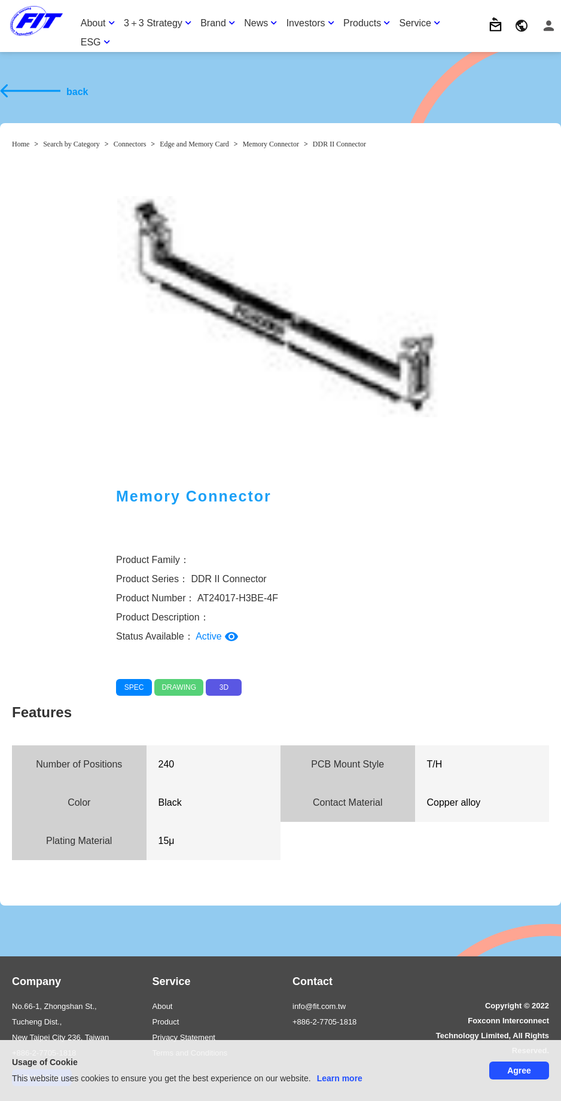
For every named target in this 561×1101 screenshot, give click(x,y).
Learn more (339, 1078)
